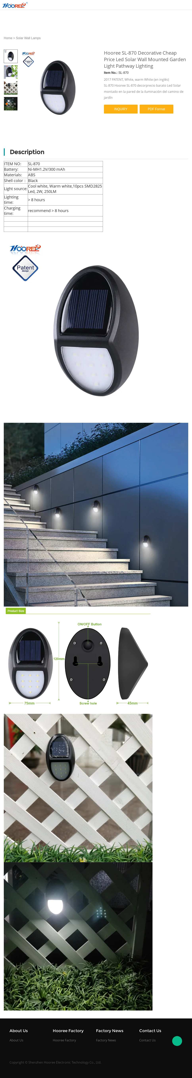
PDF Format (156, 109)
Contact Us (147, 1040)
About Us (16, 1040)
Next (12, 80)
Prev (9, 80)
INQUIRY (120, 109)
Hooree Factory (64, 1040)
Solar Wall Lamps (28, 38)
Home (8, 38)
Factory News (106, 1040)
